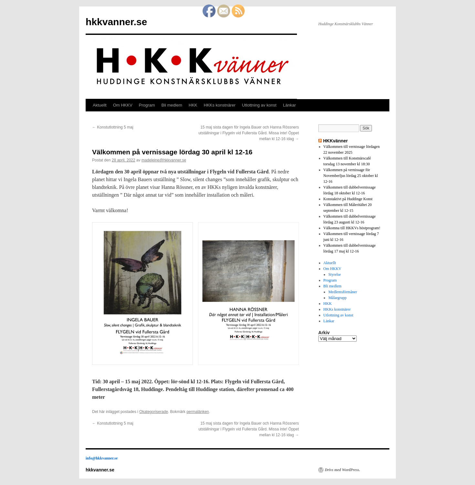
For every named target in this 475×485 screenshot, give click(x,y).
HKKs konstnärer (220, 105)
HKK (193, 105)
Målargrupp (337, 297)
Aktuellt (100, 105)
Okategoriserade (153, 411)
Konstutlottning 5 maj (112, 127)
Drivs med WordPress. (342, 470)
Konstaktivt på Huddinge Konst (348, 199)
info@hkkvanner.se (102, 458)
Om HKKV (122, 105)
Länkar (289, 105)
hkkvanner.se (116, 21)
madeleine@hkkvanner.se (164, 160)
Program (147, 105)
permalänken (197, 411)
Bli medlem (171, 105)
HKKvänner (335, 140)
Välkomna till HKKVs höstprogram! (351, 228)
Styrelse (334, 274)
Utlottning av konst (259, 105)
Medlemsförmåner (342, 292)
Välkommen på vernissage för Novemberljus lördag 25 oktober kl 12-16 (350, 176)
